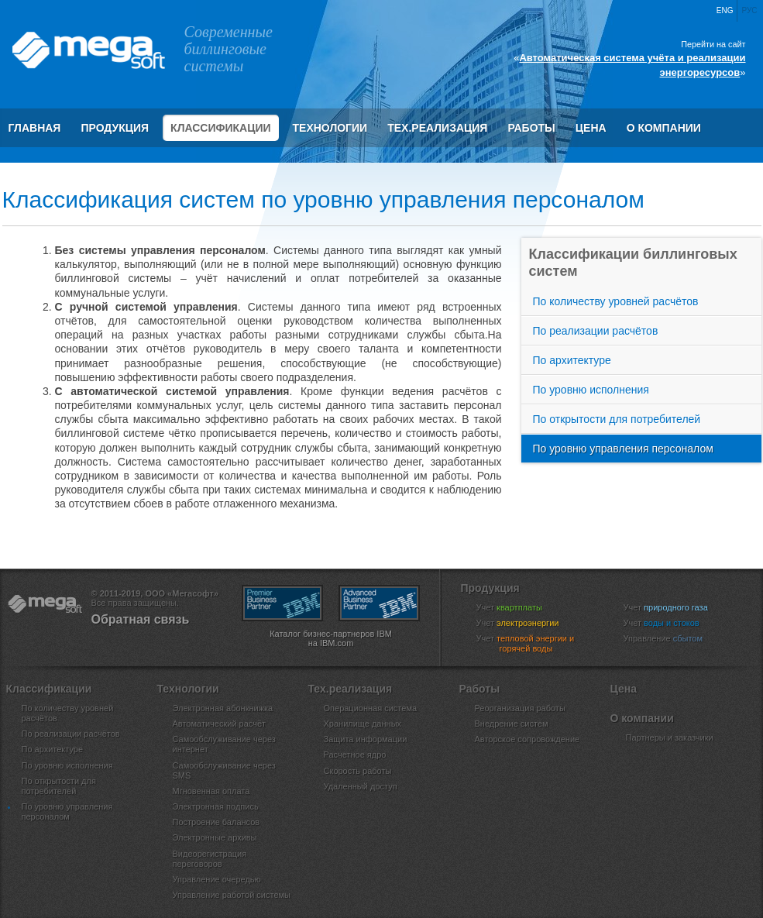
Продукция (115, 128)
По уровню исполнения (591, 389)
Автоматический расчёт (219, 723)
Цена (591, 128)
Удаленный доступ (360, 786)
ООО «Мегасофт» (87, 50)
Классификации (220, 128)
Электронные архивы (215, 837)
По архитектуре (572, 360)
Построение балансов (216, 822)
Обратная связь (140, 619)
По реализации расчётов (595, 331)
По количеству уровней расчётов (616, 301)
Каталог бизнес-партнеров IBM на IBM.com (331, 638)
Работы (531, 128)
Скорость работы (358, 770)
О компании (664, 128)
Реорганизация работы (520, 708)
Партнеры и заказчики (669, 737)
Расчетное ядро (355, 754)
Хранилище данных (363, 723)
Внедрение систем (511, 723)
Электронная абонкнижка (223, 708)
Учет (519, 607)
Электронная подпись (216, 806)
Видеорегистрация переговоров (210, 858)
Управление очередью (217, 879)
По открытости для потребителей (617, 419)
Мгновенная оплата (211, 791)
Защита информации (365, 739)
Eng (725, 10)
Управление (673, 638)
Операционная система (371, 708)
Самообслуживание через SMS (224, 770)
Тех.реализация (437, 128)
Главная (35, 128)
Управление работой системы (232, 894)
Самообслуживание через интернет (224, 744)
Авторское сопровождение (527, 739)
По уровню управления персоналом (623, 448)
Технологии (330, 128)
